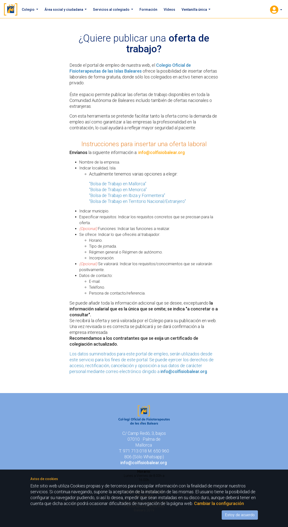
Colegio (28, 9)
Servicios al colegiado (111, 9)
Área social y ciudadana (64, 9)
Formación (148, 9)
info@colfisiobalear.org (161, 152)
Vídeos (169, 9)
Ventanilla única (195, 9)
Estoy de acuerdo (240, 515)
